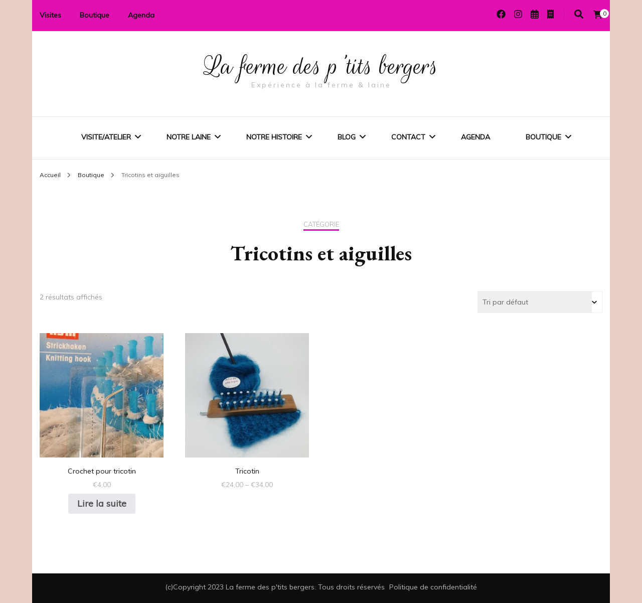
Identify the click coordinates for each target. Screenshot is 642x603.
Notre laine (189, 136)
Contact (408, 136)
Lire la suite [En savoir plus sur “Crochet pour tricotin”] (101, 503)
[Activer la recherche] (578, 14)
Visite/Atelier (106, 136)
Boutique (94, 15)
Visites (50, 15)
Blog (347, 136)
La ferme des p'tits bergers (321, 66)
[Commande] (540, 302)
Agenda (141, 15)
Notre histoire (274, 136)
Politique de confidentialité (433, 586)
